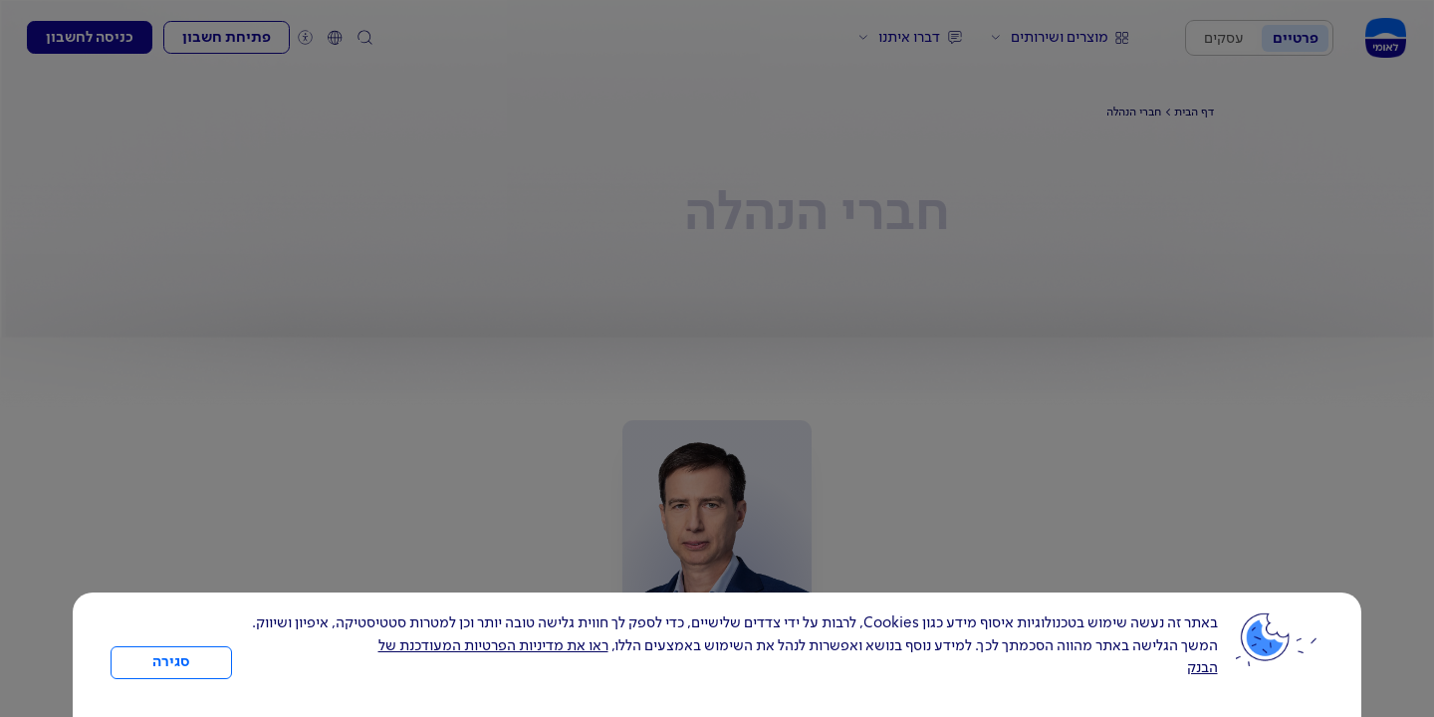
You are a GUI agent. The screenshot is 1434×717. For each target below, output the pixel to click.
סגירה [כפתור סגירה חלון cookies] (171, 662)
